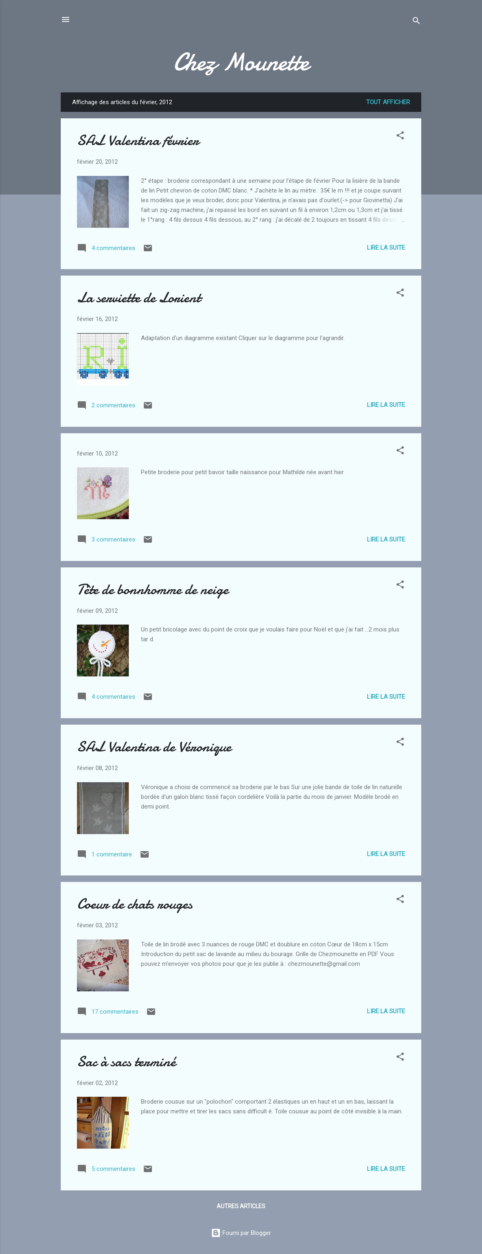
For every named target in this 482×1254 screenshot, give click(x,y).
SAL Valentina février (138, 140)
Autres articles (241, 1206)
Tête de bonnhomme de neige (152, 589)
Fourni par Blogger (241, 1233)
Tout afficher (388, 102)
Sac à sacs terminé (126, 1062)
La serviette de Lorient (138, 298)
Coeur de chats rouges (134, 904)
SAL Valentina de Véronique (154, 747)
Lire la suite (386, 247)
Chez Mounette (241, 62)
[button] (400, 137)
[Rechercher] (416, 22)
